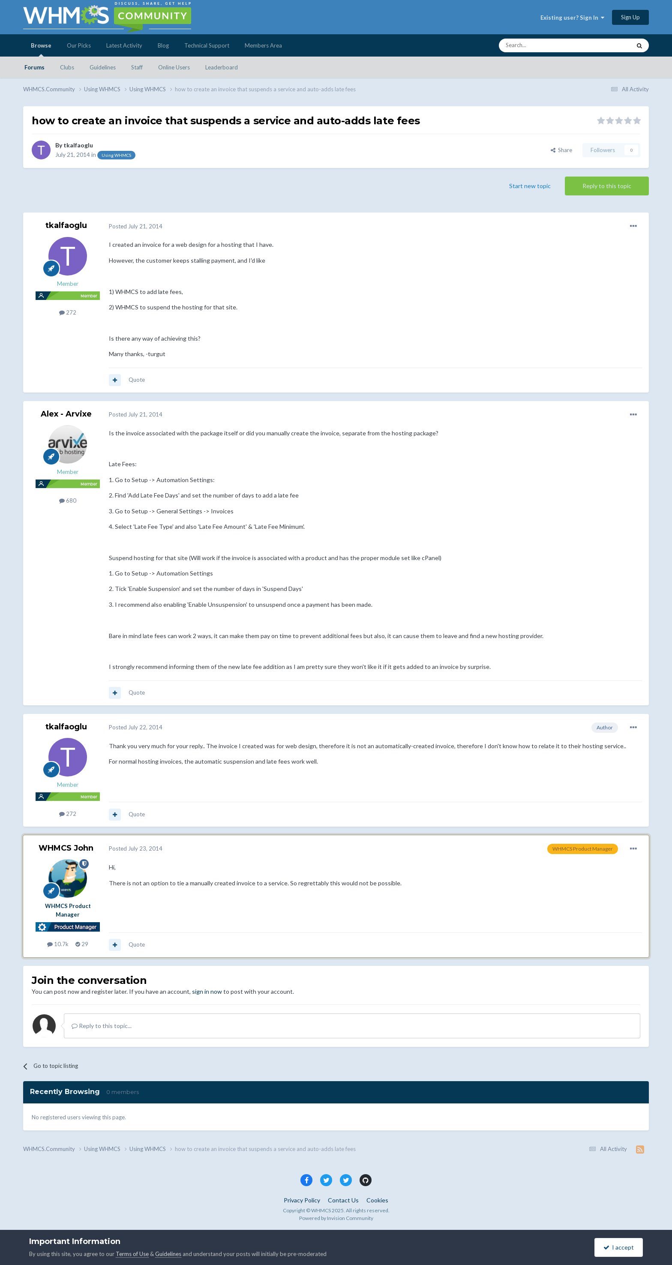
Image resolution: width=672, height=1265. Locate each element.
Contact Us (343, 1200)
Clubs (67, 67)
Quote (137, 379)
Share (561, 150)
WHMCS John (66, 848)
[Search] (545, 45)
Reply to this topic (606, 185)
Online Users (174, 67)
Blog (163, 45)
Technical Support (206, 45)
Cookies (377, 1200)
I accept (618, 1247)
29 (81, 944)
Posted (135, 226)
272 (67, 312)
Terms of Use (132, 1253)
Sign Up (630, 17)
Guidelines (103, 67)
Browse (41, 49)
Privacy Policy (302, 1200)
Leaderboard (221, 67)
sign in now (207, 991)
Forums (34, 67)
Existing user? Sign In (572, 17)
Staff (137, 67)
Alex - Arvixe (66, 414)
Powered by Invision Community (336, 1218)
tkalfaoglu (78, 145)
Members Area (263, 45)
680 (67, 500)
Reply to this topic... (102, 1025)
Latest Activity (124, 45)
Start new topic (530, 185)
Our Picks (79, 45)
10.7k (58, 944)
